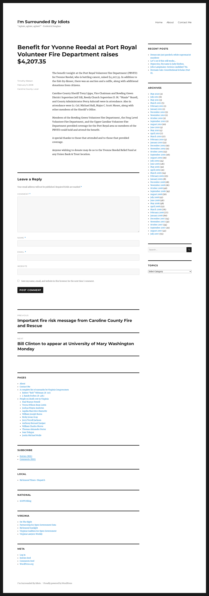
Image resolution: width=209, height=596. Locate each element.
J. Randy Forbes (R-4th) (33, 396)
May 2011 (154, 100)
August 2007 (156, 231)
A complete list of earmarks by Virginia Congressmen (44, 390)
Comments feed (27, 561)
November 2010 (157, 115)
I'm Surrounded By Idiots (43, 21)
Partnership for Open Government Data (38, 525)
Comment (24, 194)
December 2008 (157, 182)
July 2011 (154, 97)
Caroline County (25, 89)
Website (22, 266)
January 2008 (156, 215)
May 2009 (155, 167)
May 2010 (154, 130)
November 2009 (157, 148)
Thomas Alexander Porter (34, 429)
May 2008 (154, 203)
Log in (23, 555)
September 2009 (158, 155)
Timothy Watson (25, 81)
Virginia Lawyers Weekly (31, 534)
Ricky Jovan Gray (30, 417)
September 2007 (157, 228)
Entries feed (25, 558)
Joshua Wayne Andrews (33, 408)
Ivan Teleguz (28, 432)
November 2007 (157, 221)
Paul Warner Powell (31, 402)
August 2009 (156, 158)
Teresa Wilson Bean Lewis (34, 405)
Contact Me (185, 22)
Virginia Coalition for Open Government (38, 531)
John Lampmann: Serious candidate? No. (169, 67)
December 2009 (157, 145)
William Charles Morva (32, 426)
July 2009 (154, 161)
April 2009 (155, 170)
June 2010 (154, 127)
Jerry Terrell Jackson (31, 420)
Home (159, 22)
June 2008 (155, 200)
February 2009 (157, 176)
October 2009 (156, 152)
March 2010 (155, 136)
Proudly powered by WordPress (57, 583)
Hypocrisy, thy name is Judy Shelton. (167, 64)
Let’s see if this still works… (163, 61)
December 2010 (157, 112)
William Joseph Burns (32, 414)
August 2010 (156, 124)
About (170, 22)
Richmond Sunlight (29, 528)
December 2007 (157, 218)
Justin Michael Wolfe (31, 435)
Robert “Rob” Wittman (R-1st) (36, 393)
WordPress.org (27, 564)
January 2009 (156, 179)
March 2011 (155, 103)
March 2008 (156, 209)
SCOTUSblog (25, 501)
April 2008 (155, 206)
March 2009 (156, 173)
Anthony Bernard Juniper (34, 423)
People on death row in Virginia (34, 399)
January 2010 (156, 142)
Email (21, 252)
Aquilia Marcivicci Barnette (34, 411)
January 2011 (156, 109)
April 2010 (155, 133)
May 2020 (154, 94)
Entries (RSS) (26, 456)
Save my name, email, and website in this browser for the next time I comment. (57, 281)
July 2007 (154, 234)
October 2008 (156, 188)
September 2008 (157, 191)
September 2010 (157, 121)
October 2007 (156, 225)
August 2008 (156, 194)
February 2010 (156, 139)
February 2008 (157, 212)
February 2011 (156, 106)
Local (36, 89)
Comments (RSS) (28, 459)
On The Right (26, 522)
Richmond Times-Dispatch (32, 480)
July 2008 (154, 197)
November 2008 (157, 185)
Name (21, 238)
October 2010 (156, 118)
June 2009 (155, 164)
